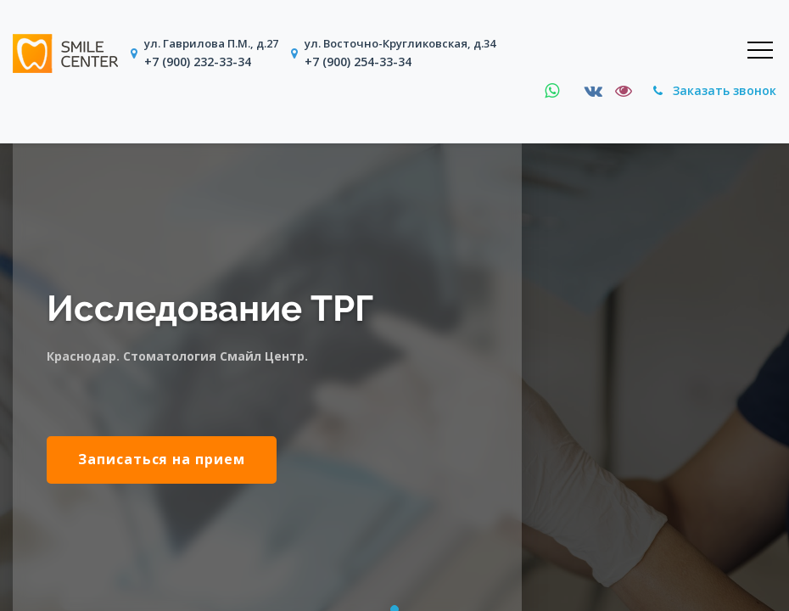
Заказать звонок (714, 90)
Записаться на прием (162, 460)
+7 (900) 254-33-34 (358, 61)
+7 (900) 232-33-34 (197, 61)
